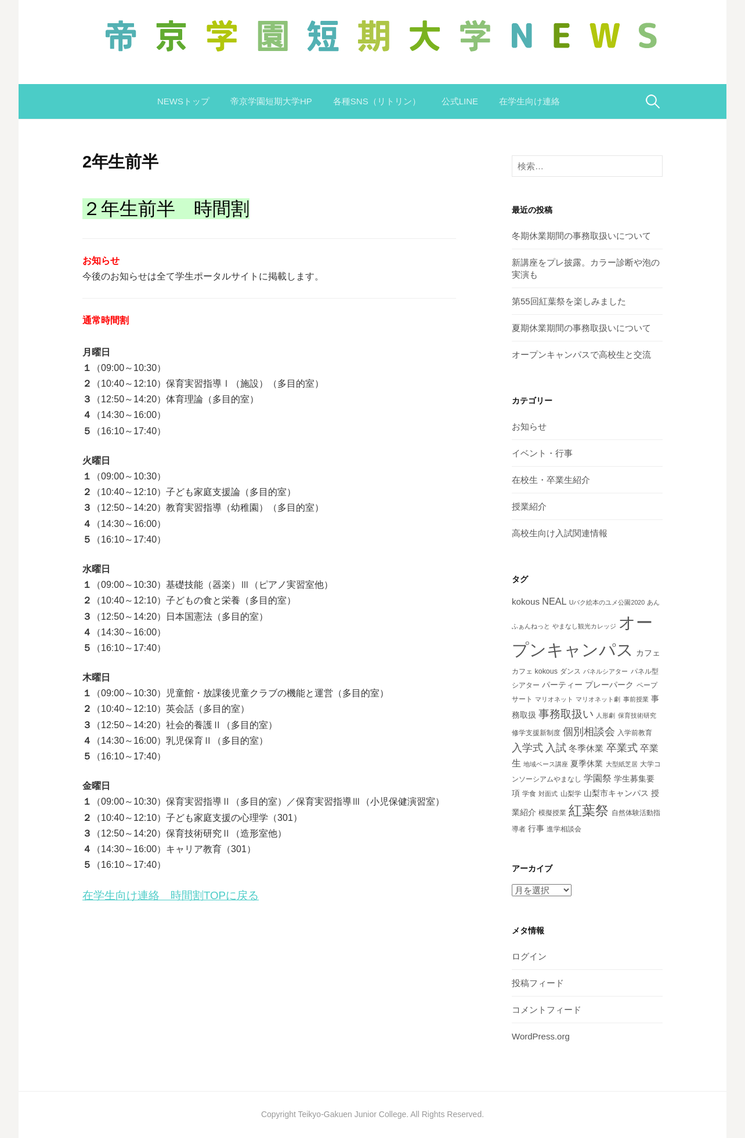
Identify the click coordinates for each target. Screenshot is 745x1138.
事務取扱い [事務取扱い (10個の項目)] (566, 714)
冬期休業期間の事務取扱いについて (581, 236)
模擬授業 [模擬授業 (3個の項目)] (552, 813)
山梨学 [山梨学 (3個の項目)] (570, 794)
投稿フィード (538, 983)
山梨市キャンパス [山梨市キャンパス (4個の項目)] (616, 793)
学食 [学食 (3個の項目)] (529, 794)
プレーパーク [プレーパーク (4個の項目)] (609, 684)
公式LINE (460, 101)
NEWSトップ (183, 101)
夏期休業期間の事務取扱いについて (581, 328)
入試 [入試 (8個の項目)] (555, 748)
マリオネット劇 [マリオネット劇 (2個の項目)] (598, 699)
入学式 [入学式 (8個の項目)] (527, 748)
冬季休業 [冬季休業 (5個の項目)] (586, 748)
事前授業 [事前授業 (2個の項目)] (636, 699)
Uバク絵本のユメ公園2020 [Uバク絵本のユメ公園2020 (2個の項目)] (607, 602)
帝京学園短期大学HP (271, 101)
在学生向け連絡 (529, 101)
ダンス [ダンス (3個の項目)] (570, 671)
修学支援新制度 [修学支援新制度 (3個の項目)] (536, 733)
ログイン (529, 956)
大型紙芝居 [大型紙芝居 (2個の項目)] (622, 764)
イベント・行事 (542, 453)
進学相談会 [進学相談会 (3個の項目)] (564, 829)
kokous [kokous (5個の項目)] (526, 601)
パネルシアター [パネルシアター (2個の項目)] (605, 671)
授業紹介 (529, 506)
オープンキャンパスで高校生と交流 (581, 354)
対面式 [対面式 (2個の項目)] (548, 793)
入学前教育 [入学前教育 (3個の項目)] (634, 733)
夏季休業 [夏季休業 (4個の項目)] (586, 763)
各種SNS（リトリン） (377, 101)
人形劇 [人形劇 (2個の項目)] (605, 715)
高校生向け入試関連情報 (559, 533)
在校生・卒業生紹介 (551, 480)
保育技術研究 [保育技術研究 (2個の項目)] (637, 715)
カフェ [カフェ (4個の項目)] (648, 652)
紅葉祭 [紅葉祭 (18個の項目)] (589, 810)
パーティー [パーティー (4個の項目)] (562, 684)
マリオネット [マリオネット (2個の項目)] (554, 699)
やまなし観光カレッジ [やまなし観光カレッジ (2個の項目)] (584, 626)
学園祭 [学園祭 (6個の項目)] (598, 778)
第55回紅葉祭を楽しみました (569, 301)
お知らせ (529, 426)
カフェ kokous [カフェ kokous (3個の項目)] (535, 671)
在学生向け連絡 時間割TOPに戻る (170, 895)
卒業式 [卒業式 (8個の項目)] (622, 748)
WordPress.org (541, 1036)
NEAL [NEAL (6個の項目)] (554, 601)
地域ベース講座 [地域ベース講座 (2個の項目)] (545, 764)
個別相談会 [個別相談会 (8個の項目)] (589, 731)
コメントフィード (546, 1010)
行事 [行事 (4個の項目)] (536, 828)
